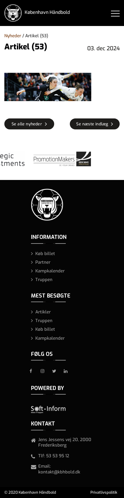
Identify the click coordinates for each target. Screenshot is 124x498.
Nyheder (12, 36)
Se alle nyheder (27, 124)
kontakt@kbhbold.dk (59, 472)
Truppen (43, 280)
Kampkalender (50, 271)
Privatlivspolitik (103, 492)
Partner (42, 262)
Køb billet (45, 254)
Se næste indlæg (92, 124)
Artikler (43, 312)
